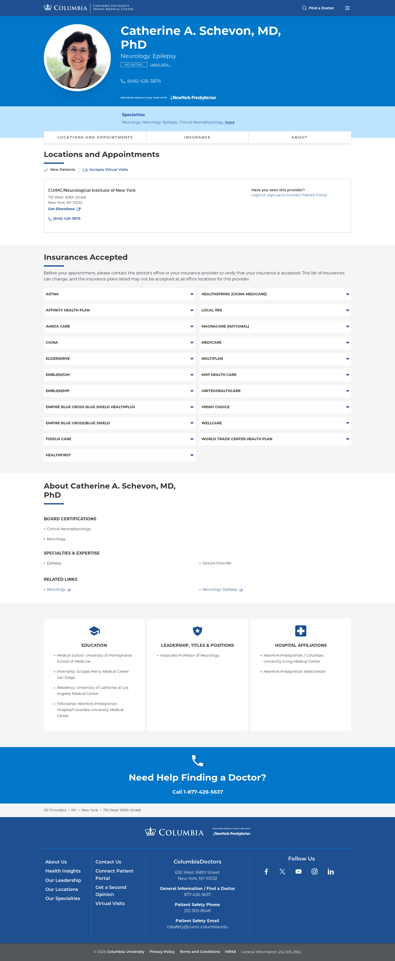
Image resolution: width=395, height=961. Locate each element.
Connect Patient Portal (114, 875)
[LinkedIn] (331, 872)
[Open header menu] (347, 7)
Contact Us (108, 862)
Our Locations (61, 889)
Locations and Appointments (95, 137)
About (299, 137)
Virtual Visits (110, 904)
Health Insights (63, 871)
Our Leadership (63, 880)
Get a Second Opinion (110, 891)
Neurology (56, 589)
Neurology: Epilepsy (220, 589)
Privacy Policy (162, 952)
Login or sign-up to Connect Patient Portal (289, 195)
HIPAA (230, 952)
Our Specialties (62, 898)
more (230, 122)
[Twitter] (282, 872)
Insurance (197, 137)
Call (197, 792)
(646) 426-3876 (144, 81)
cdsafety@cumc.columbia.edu (197, 926)
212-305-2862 (290, 952)
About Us (56, 862)
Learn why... (160, 64)
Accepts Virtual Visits (108, 170)
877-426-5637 (197, 894)
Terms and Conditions (200, 952)
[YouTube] (298, 872)
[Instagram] (315, 872)
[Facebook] (266, 872)
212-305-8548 (197, 910)
